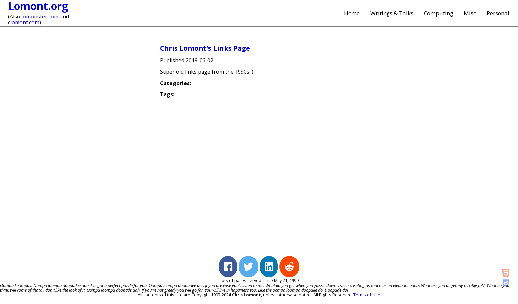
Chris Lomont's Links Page (205, 48)
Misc (470, 13)
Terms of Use (366, 295)
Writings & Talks (391, 13)
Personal (498, 13)
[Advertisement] (439, 142)
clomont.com (23, 22)
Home (352, 13)
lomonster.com (39, 16)
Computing (438, 13)
